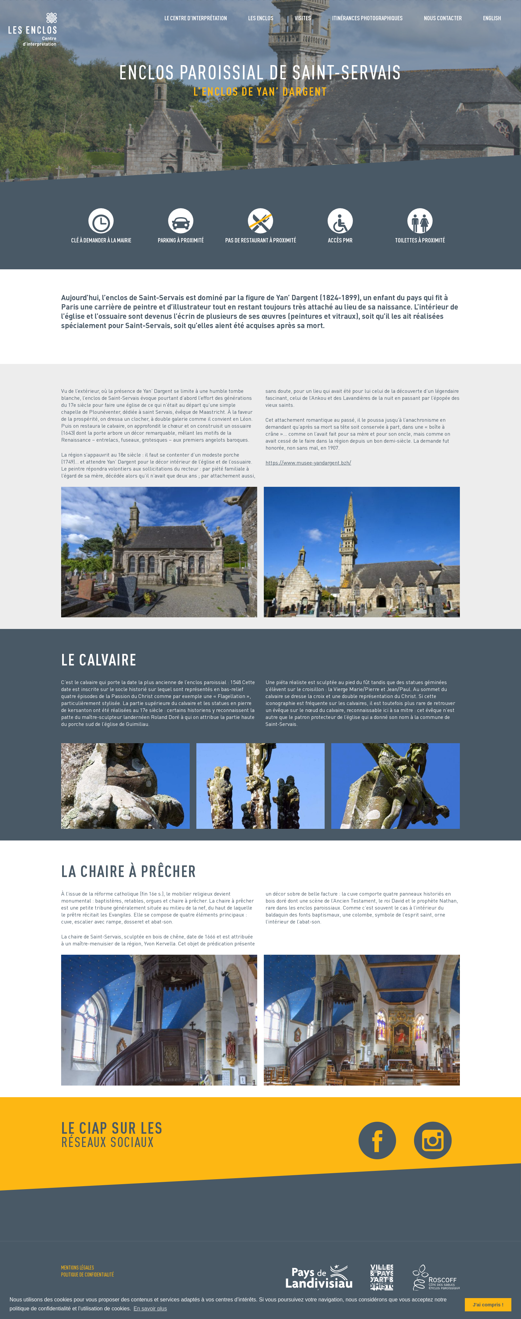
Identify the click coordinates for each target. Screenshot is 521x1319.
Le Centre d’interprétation (195, 18)
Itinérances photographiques (367, 18)
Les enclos (260, 18)
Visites (303, 18)
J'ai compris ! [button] (488, 1304)
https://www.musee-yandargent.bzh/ (308, 462)
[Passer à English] (492, 20)
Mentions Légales (77, 1268)
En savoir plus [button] (150, 1308)
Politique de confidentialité (87, 1274)
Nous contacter (443, 18)
